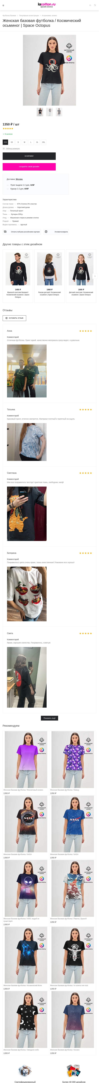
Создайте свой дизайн (29, 166)
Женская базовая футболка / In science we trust (69, 985)
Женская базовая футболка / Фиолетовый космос (23, 790)
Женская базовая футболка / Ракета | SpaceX (68, 919)
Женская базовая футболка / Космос (65, 1050)
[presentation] (95, 276)
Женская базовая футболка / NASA (17, 854)
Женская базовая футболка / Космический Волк (22, 985)
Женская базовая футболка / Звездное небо (21, 1050)
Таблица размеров (13, 149)
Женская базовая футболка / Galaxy (64, 790)
